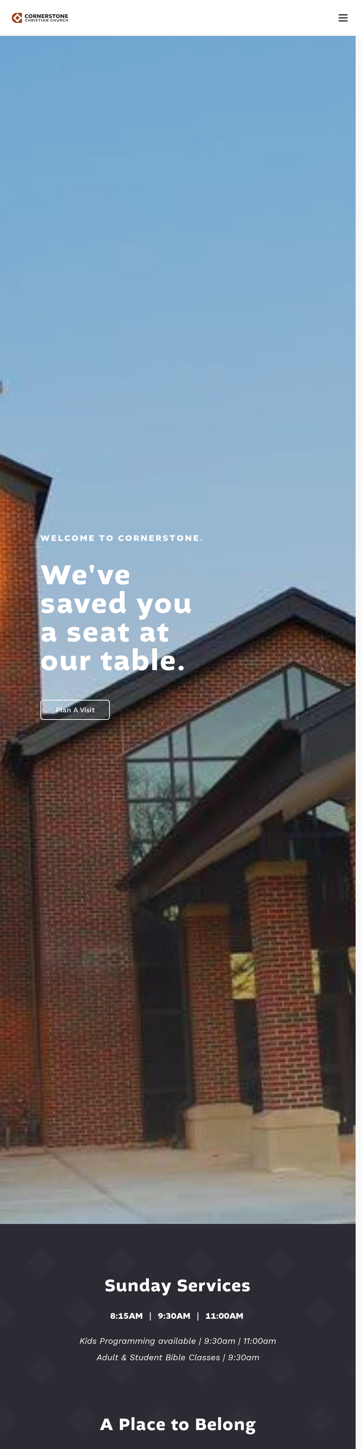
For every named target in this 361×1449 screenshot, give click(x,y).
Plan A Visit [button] (75, 710)
